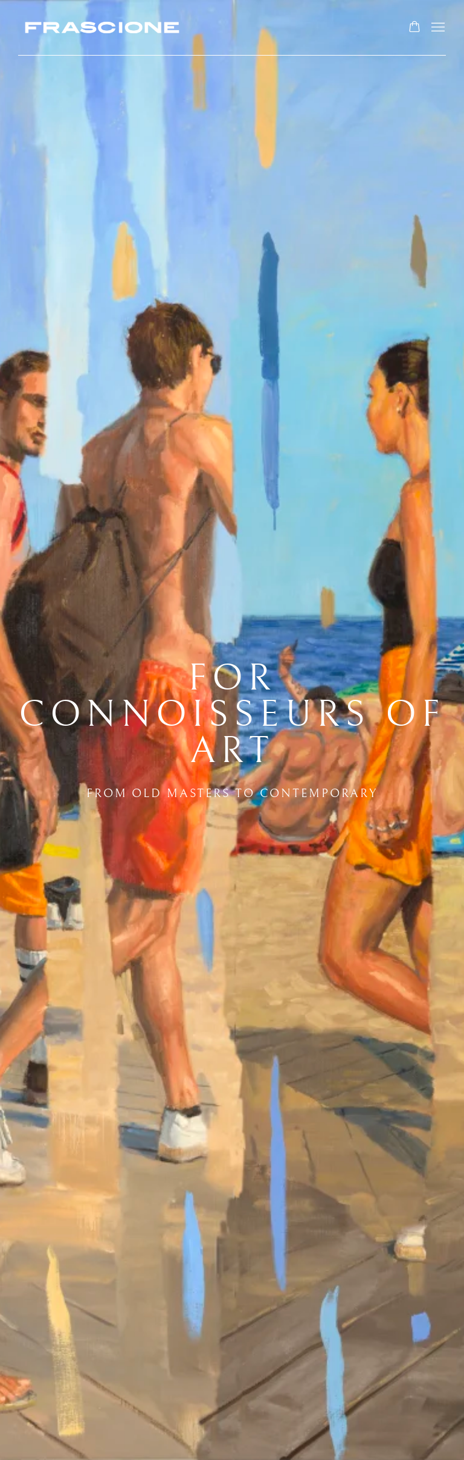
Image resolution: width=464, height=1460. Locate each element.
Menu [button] (437, 28)
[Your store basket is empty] (414, 28)
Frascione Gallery (102, 27)
